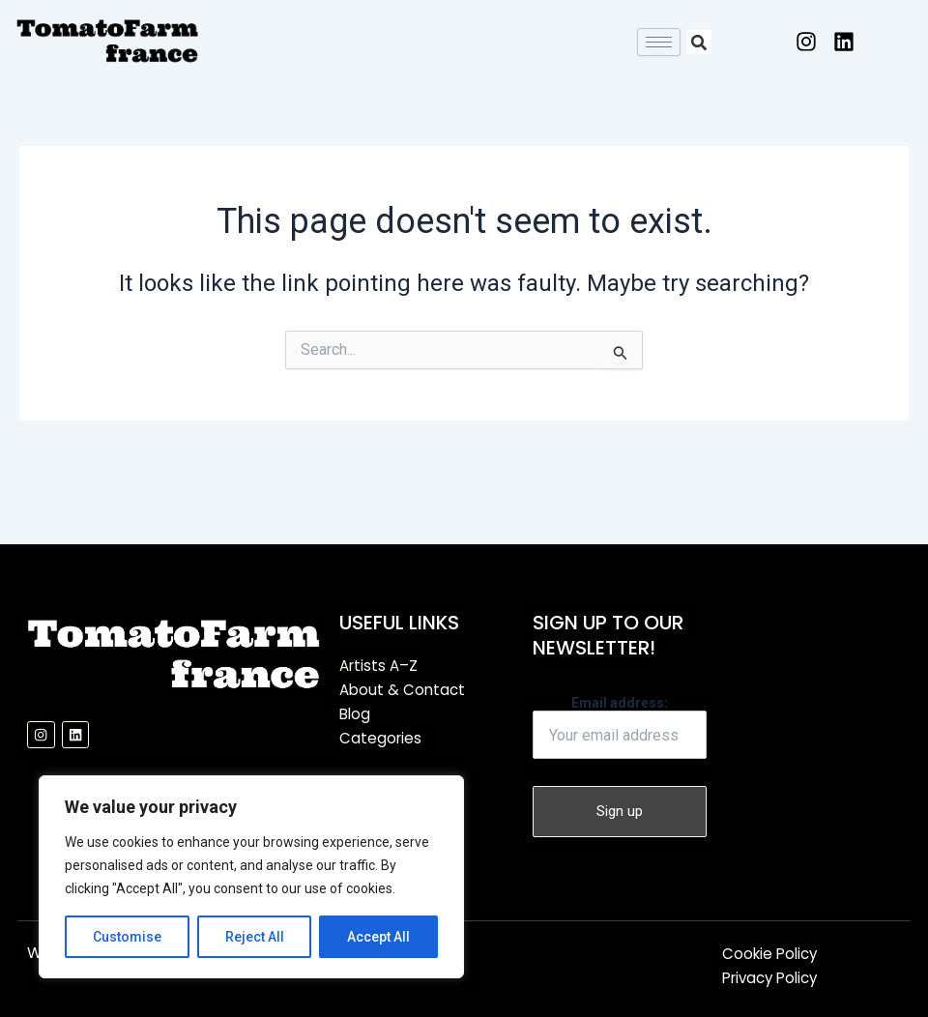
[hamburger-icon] (659, 42)
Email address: (620, 727)
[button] (699, 42)
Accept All (378, 936)
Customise (127, 936)
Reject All (254, 936)
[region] (251, 876)
